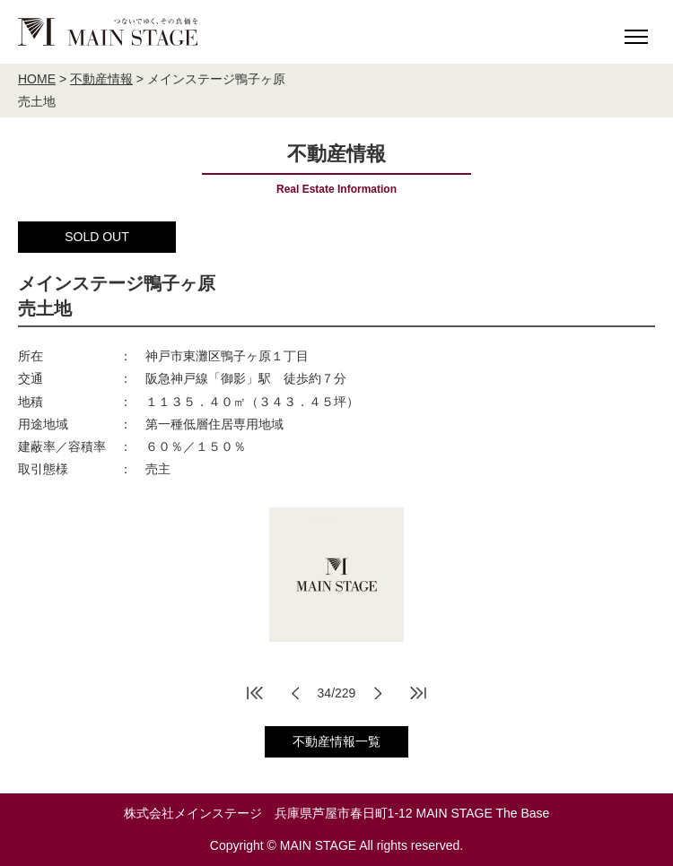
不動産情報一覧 (336, 741)
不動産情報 (101, 79)
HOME (37, 79)
